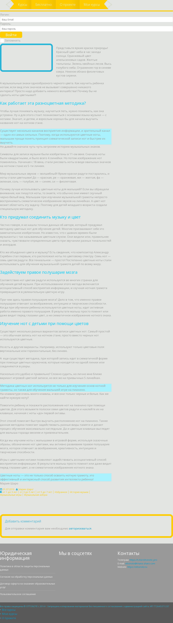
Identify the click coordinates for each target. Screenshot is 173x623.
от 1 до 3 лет (9, 492)
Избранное (61, 492)
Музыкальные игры (11, 494)
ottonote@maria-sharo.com (140, 563)
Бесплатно (43, 4)
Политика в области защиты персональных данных (25, 568)
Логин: (4, 14)
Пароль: (5, 23)
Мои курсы (92, 4)
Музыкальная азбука (35, 494)
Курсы (22, 4)
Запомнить (10, 41)
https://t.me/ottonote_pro (143, 559)
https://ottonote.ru (137, 566)
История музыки (79, 492)
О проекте (68, 4)
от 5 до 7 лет (44, 492)
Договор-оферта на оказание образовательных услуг (27, 585)
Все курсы (9, 610)
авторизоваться (80, 528)
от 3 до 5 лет (27, 492)
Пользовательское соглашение (18, 594)
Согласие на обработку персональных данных (26, 576)
